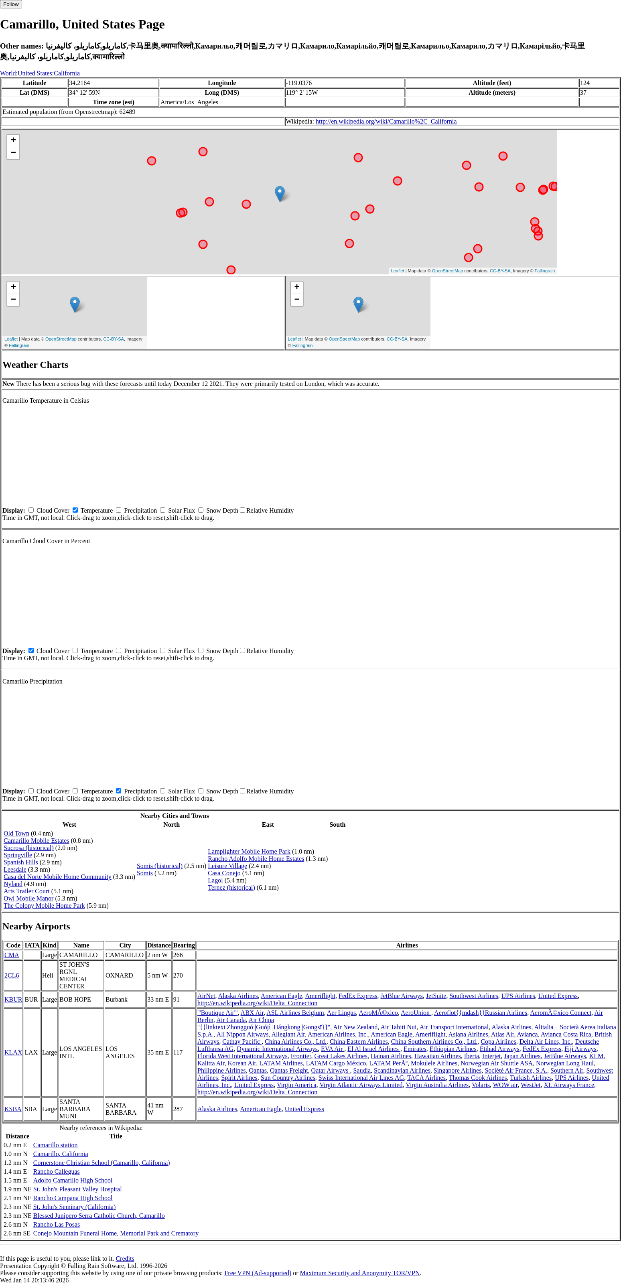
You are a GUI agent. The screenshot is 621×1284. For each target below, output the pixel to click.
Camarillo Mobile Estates (36, 840)
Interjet (491, 1056)
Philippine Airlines (221, 1070)
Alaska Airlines (238, 995)
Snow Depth (222, 510)
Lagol (215, 880)
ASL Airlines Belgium (295, 1012)
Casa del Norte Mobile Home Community (58, 876)
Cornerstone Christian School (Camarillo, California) (101, 1162)
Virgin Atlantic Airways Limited (360, 1084)
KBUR (13, 999)
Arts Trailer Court (27, 891)
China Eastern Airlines (359, 1041)
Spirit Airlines (239, 1077)
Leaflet (397, 270)
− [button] (13, 153)
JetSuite (436, 995)
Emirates (415, 1048)
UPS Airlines (518, 995)
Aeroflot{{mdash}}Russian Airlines (480, 1012)
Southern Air (566, 1070)
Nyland (13, 883)
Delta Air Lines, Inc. (546, 1041)
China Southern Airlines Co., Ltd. (434, 1041)
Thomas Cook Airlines (478, 1077)
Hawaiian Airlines (437, 1056)
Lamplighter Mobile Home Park (249, 851)
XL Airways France (569, 1084)
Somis (145, 873)
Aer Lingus (341, 1012)
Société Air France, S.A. (516, 1070)
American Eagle (281, 995)
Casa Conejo (224, 873)
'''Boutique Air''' (217, 1012)
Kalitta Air (210, 1063)
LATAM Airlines (281, 1063)
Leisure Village (227, 865)
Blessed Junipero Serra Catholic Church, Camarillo (99, 1215)
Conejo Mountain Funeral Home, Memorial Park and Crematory (116, 1233)
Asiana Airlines (468, 1034)
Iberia (471, 1056)
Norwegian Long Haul (565, 1063)
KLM (596, 1056)
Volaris (481, 1084)
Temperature (97, 510)
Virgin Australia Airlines (437, 1084)
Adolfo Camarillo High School (73, 1180)
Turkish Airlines (531, 1077)
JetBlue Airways (401, 995)
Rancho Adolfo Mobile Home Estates (256, 858)
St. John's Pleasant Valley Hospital (77, 1189)
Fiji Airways (580, 1048)
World (8, 73)
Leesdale (15, 869)
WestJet (530, 1084)
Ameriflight (320, 995)
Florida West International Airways (242, 1056)
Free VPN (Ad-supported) (257, 1273)
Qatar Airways (330, 1070)
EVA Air (332, 1048)
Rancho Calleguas (56, 1171)
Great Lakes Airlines (341, 1056)
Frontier (301, 1056)
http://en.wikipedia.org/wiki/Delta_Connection (257, 1003)
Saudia (362, 1070)
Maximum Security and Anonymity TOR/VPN (360, 1273)
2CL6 (11, 975)
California (67, 73)
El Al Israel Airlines (373, 1048)
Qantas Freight (289, 1070)
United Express (558, 995)
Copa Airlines (498, 1041)
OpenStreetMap (447, 270)
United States (35, 73)
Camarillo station (55, 1145)
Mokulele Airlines (434, 1063)
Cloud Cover (53, 510)
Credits (125, 1258)
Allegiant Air (288, 1034)
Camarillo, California (60, 1153)
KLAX (13, 1052)
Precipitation (140, 510)
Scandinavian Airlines (402, 1070)
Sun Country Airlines (288, 1077)
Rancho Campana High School (73, 1198)
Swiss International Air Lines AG (361, 1077)
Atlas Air (502, 1034)
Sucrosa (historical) (29, 847)
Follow (11, 4)
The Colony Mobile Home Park (44, 905)
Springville (18, 855)
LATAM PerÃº (388, 1063)
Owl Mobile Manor (28, 898)
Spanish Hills (21, 862)
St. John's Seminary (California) (74, 1206)
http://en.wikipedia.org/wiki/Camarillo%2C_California (386, 121)
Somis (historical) (160, 865)
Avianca (527, 1034)
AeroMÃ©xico (378, 1012)
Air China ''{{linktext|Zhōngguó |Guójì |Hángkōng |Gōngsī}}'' (263, 1023)
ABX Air (252, 1012)
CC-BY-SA (500, 270)
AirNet (206, 995)
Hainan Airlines (391, 1056)
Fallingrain (545, 270)
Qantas (258, 1070)
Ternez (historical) (231, 887)
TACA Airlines (426, 1077)
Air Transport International (454, 1027)
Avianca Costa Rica (566, 1034)
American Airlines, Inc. (338, 1034)
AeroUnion (416, 1012)
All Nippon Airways (243, 1034)
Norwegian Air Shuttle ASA (497, 1063)
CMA (11, 954)
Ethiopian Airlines (453, 1048)
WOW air (505, 1084)
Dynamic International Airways (277, 1048)
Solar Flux (181, 510)
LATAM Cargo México (336, 1063)
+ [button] (13, 141)
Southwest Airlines (473, 995)
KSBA (13, 1108)
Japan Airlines (522, 1056)
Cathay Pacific (242, 1041)
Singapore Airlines (458, 1070)
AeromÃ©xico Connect (560, 1012)
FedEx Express (358, 995)
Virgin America (297, 1084)
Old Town (16, 833)
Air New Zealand (355, 1027)
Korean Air (241, 1063)
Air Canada (231, 1019)
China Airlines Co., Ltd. (296, 1041)
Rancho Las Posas (56, 1224)
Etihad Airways (500, 1048)
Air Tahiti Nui (398, 1027)
